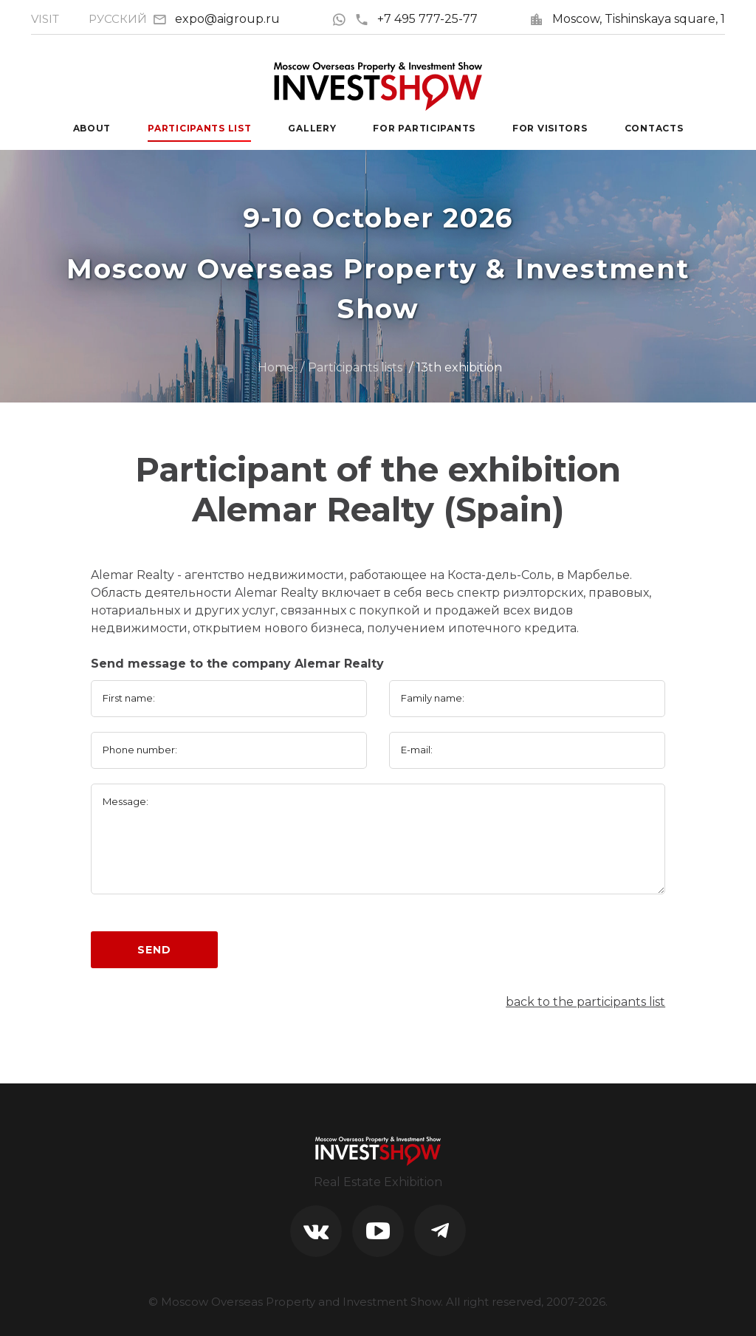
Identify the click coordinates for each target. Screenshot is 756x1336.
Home (276, 367)
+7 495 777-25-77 (416, 19)
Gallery (312, 128)
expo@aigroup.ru (227, 19)
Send (154, 949)
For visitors (550, 128)
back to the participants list (585, 1002)
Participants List (199, 128)
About (92, 128)
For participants (424, 128)
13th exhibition (459, 367)
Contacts (654, 128)
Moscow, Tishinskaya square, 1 (638, 19)
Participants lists (355, 367)
